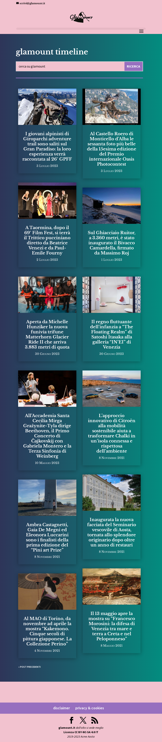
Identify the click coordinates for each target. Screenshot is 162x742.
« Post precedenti (29, 666)
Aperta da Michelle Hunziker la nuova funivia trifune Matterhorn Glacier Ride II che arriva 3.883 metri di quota (47, 334)
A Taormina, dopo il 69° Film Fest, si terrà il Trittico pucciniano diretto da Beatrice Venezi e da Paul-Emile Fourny (47, 240)
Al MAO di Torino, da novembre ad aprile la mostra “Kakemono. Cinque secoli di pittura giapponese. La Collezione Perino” (47, 631)
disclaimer (61, 708)
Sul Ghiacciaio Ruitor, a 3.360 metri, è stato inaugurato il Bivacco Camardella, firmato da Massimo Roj (111, 242)
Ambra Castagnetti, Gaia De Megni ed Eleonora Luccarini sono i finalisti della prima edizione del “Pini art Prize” (47, 537)
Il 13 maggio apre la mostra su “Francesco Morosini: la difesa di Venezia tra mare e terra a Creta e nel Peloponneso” (111, 626)
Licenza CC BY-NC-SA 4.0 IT (80, 732)
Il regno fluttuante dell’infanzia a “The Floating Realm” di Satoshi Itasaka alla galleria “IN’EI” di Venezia (111, 334)
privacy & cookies (89, 708)
